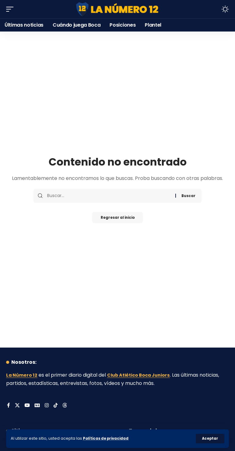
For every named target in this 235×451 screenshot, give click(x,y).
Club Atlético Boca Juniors (144, 374)
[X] (17, 405)
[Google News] (38, 405)
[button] (209, 438)
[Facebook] (8, 405)
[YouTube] (27, 405)
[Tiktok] (57, 405)
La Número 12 (23, 374)
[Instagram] (48, 405)
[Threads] (66, 405)
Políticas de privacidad (107, 438)
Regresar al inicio (117, 218)
